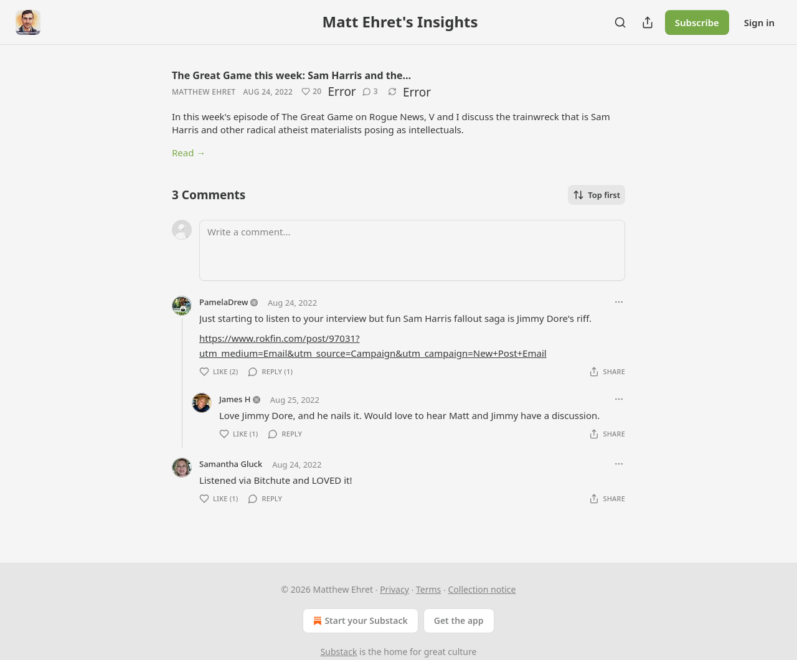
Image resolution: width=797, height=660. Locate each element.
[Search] (620, 22)
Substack (339, 652)
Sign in (759, 22)
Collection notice (482, 589)
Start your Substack (359, 621)
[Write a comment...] (412, 250)
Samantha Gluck (230, 463)
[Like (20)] (311, 91)
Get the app (459, 620)
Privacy (394, 589)
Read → (188, 152)
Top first (596, 194)
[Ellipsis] (619, 302)
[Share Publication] (647, 22)
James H (234, 399)
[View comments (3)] (370, 91)
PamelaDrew (223, 302)
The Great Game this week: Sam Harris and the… (291, 75)
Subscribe (697, 22)
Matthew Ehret (203, 92)
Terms (428, 589)
